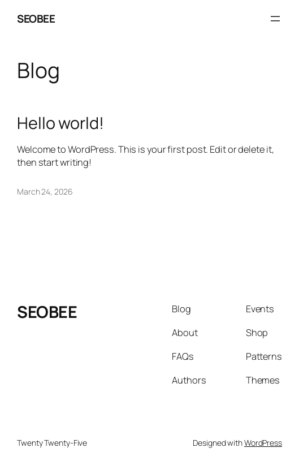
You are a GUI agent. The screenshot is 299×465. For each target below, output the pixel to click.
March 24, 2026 (45, 191)
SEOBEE (36, 18)
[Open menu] (275, 18)
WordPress (263, 442)
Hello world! (60, 123)
